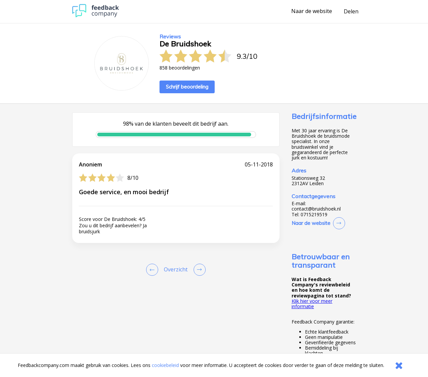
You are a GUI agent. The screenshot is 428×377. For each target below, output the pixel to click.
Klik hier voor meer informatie (312, 303)
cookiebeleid (165, 365)
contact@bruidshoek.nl (316, 209)
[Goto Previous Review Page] (153, 270)
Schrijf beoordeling (187, 87)
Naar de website (311, 11)
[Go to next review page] (198, 270)
